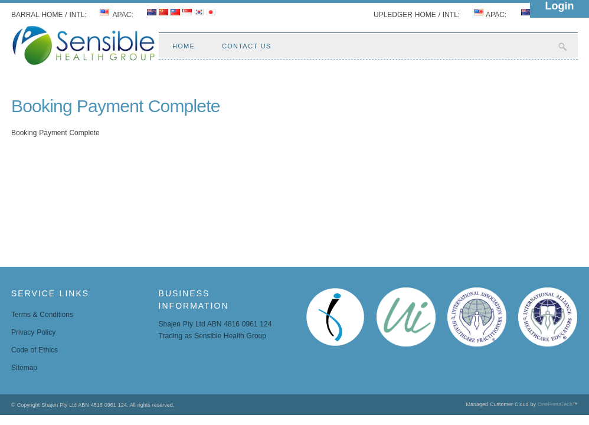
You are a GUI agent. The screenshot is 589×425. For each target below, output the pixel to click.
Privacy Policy (33, 332)
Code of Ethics (34, 350)
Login (559, 6)
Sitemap (24, 368)
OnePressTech (555, 404)
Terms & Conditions (42, 314)
